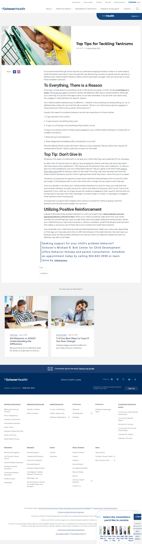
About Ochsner (78, 446)
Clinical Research (33, 451)
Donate (52, 451)
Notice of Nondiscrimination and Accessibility (75, 507)
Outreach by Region (125, 433)
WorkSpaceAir (78, 412)
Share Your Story (10, 434)
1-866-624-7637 (28, 387)
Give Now (99, 2)
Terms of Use (98, 507)
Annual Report (78, 463)
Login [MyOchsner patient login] (138, 2)
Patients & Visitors (63, 9)
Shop (97, 446)
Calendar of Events (125, 437)
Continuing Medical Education (11, 472)
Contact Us (77, 485)
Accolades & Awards (80, 467)
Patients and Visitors (12, 403)
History (75, 455)
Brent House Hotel (102, 459)
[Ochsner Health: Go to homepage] (13, 8)
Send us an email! (86, 369)
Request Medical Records (13, 430)
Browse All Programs (12, 451)
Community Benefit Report (125, 418)
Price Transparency (11, 414)
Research (30, 446)
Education (8, 446)
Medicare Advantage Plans (103, 409)
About (48, 9)
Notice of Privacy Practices (48, 507)
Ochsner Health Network (78, 480)
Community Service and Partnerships (127, 428)
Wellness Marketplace (58, 416)
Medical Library (9, 477)
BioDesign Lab (32, 477)
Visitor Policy (9, 426)
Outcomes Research (34, 459)
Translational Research (35, 455)
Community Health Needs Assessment (128, 412)
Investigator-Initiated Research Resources (35, 472)
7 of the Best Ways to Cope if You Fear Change (72, 340)
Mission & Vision (78, 451)
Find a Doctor (76, 2)
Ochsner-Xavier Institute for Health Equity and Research (36, 483)
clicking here (63, 260)
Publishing (8, 481)
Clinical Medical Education (13, 461)
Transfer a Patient (33, 408)
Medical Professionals (35, 403)
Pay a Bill (108, 2)
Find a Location (88, 2)
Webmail (76, 408)
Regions (76, 459)
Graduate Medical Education (10, 466)
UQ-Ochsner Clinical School (11, 456)
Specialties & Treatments (85, 9)
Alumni (75, 475)
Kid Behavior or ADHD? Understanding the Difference (23, 341)
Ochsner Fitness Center (104, 455)
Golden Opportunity (57, 412)
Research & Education (110, 9)
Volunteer (53, 455)
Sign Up (134, 387)
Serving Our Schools (125, 423)
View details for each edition (128, 532)
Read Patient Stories (11, 438)
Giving (52, 446)
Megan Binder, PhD (94, 48)
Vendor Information (110, 507)
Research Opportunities (36, 467)
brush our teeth (60, 93)
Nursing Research (33, 463)
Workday (76, 416)
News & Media (78, 471)
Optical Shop (100, 451)
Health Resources (56, 403)
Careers (127, 9)
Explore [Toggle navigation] (135, 16)
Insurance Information (12, 418)
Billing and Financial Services (11, 409)
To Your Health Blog (57, 408)
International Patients (12, 422)
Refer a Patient (32, 412)
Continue (127, 523)
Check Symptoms (119, 2)
